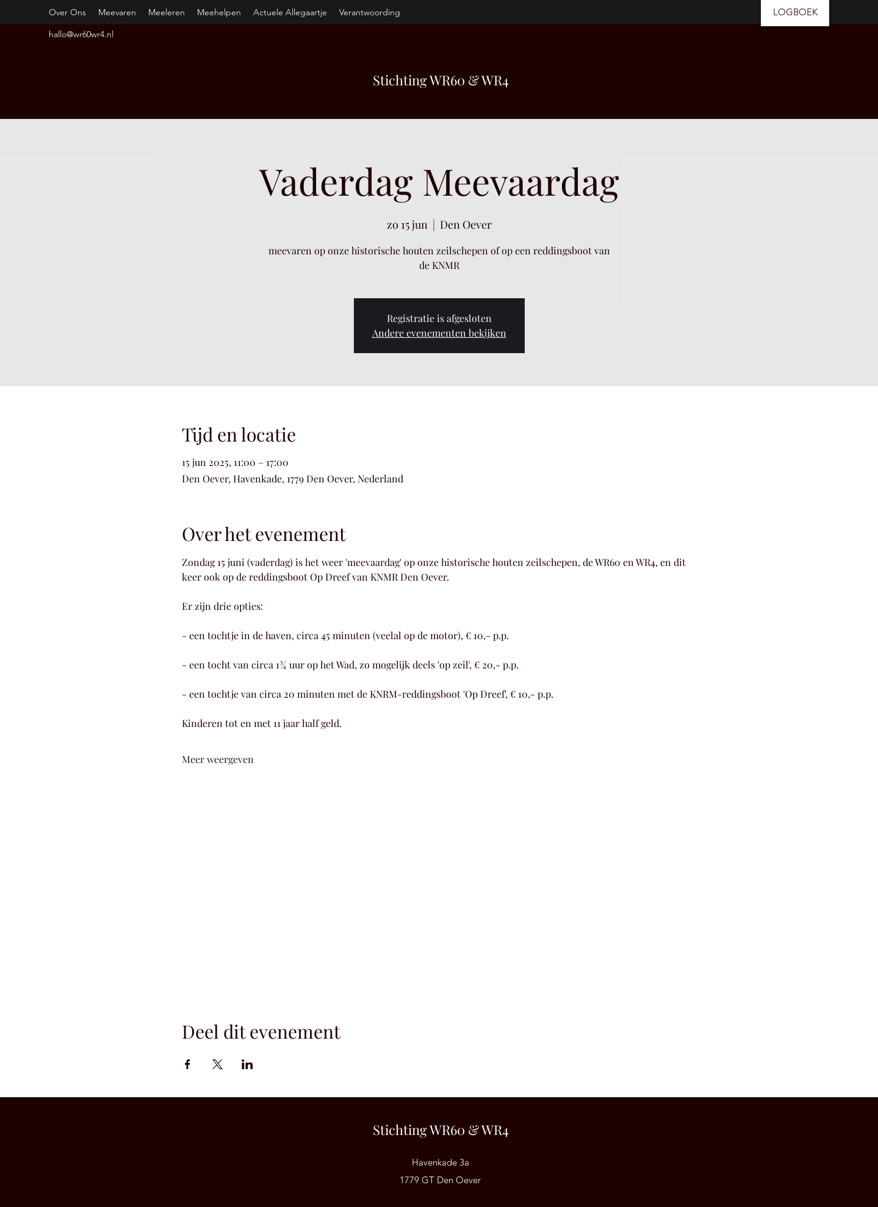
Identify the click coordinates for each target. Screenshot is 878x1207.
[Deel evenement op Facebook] (187, 1064)
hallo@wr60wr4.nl (81, 34)
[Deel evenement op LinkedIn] (247, 1064)
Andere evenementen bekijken (439, 332)
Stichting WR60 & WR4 (441, 80)
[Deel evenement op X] (217, 1064)
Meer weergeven (218, 759)
